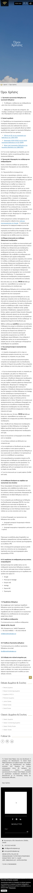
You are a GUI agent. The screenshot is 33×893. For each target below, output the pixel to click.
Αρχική (5, 84)
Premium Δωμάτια (8, 698)
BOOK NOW (18, 3)
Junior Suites (7, 701)
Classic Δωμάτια (8, 719)
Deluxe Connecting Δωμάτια (11, 691)
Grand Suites (7, 708)
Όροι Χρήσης (13, 84)
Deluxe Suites (7, 705)
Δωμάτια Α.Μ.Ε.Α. (8, 694)
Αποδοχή (4, 890)
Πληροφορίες (12, 888)
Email (6, 829)
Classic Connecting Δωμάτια (11, 723)
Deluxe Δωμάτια (8, 687)
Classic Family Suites (9, 726)
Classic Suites (7, 730)
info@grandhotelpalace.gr (8, 633)
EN (27, 3)
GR (24, 3)
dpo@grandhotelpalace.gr (8, 651)
